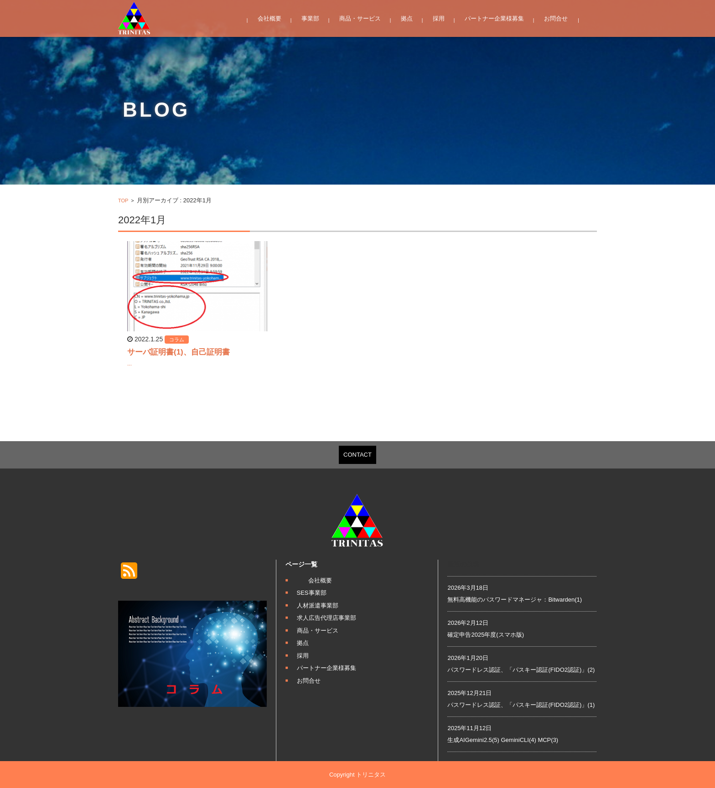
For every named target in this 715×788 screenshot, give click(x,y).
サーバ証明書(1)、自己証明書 (178, 352)
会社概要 (269, 18)
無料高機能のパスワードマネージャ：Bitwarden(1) (514, 599)
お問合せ (556, 18)
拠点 (407, 18)
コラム (176, 339)
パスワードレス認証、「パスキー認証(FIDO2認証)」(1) (521, 704)
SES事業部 (311, 592)
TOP (123, 200)
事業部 (310, 18)
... (129, 364)
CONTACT (357, 454)
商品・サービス (360, 18)
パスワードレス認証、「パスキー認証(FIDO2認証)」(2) (521, 669)
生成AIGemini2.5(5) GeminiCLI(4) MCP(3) (502, 739)
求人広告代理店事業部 (326, 617)
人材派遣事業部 (317, 605)
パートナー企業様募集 (494, 18)
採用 (439, 18)
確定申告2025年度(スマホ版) (485, 634)
